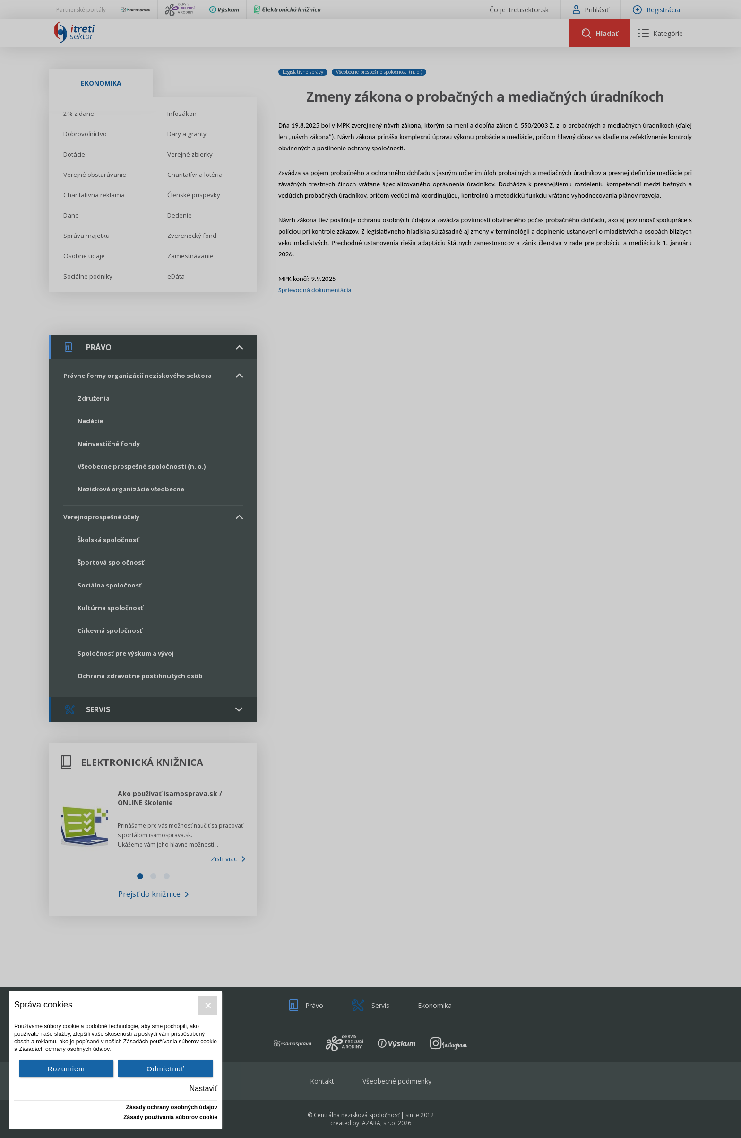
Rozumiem (66, 1069)
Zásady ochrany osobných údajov (171, 1107)
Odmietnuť (165, 1069)
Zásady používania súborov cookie (170, 1117)
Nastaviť (203, 1089)
